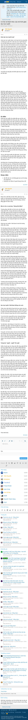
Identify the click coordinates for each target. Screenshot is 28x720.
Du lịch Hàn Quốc (7, 585)
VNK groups (22, 13)
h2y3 (5, 502)
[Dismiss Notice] (25, 6)
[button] (2, 441)
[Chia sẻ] (25, 34)
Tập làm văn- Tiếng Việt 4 (9, 646)
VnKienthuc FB (14, 13)
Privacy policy (18, 712)
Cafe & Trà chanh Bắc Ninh (17, 16)
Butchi (5, 472)
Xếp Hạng (3, 469)
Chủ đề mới (4, 549)
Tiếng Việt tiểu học (7, 520)
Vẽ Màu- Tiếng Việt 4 (8, 527)
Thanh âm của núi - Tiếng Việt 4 (11, 517)
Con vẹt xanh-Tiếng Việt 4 (9, 625)
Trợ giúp (24, 712)
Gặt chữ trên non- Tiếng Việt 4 (10, 542)
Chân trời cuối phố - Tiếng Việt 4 (11, 619)
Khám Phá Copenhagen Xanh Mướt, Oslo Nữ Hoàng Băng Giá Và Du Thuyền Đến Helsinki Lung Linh (14, 559)
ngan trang (7, 489)
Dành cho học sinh (6, 589)
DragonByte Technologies (5, 718)
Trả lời (25, 184)
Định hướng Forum (21, 7)
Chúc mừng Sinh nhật (7, 535)
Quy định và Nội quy (9, 712)
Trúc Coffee (16, 15)
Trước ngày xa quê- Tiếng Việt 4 (11, 537)
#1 (26, 34)
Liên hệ (2, 712)
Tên (2, 451)
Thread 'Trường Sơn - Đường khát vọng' (13, 682)
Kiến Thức (9, 9)
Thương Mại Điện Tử (7, 555)
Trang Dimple (7, 486)
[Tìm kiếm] (26, 1)
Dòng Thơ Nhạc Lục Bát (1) (10, 532)
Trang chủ (3, 713)
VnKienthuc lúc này (6, 689)
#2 (26, 194)
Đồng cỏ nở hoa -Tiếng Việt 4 (10, 522)
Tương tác (3, 515)
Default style (4, 710)
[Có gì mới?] (23, 1)
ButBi (5, 495)
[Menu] (2, 1)
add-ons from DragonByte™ (17, 717)
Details (12, 718)
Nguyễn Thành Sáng (9, 499)
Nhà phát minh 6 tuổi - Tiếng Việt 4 (11, 640)
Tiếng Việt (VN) (13, 710)
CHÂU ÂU (5, 564)
